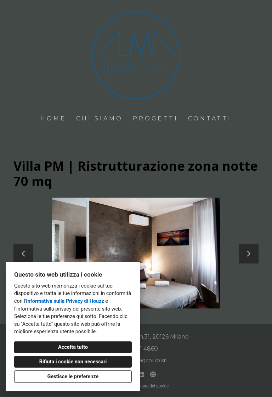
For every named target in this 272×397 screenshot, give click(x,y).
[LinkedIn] (141, 374)
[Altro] (153, 374)
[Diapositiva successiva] (249, 253)
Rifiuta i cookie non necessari (73, 362)
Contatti (209, 118)
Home (53, 118)
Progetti (155, 118)
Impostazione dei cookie (146, 386)
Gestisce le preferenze (73, 377)
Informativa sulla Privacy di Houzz (65, 301)
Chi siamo (99, 118)
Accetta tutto (73, 347)
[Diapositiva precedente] (23, 253)
